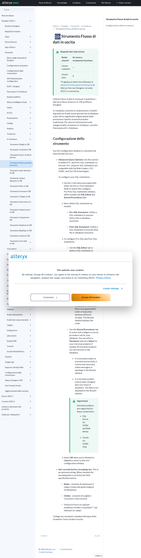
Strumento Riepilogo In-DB (21, 230)
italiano (99, 555)
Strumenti (18, 52)
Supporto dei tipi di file (18, 367)
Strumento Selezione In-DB (21, 225)
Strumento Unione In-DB (20, 236)
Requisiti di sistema (12, 31)
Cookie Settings (111, 288)
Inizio (18, 37)
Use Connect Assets (13, 385)
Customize (50, 297)
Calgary (19, 325)
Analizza (19, 128)
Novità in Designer (12, 26)
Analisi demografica (19, 315)
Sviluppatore (19, 330)
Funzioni (18, 357)
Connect (19, 346)
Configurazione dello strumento (120, 25)
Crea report (19, 249)
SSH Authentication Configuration (14, 79)
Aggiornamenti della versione (16, 391)
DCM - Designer (19, 86)
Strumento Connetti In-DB (20, 150)
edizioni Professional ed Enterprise (76, 85)
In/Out (19, 113)
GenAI (19, 107)
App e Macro (18, 47)
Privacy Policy (103, 278)
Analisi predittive (14, 97)
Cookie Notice (66, 549)
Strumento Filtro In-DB (19, 186)
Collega (19, 123)
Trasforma (19, 134)
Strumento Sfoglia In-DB (19, 144)
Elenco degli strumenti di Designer (16, 59)
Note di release (8, 15)
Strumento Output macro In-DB (20, 211)
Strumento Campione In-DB (20, 218)
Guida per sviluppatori (16, 414)
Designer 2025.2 (16, 21)
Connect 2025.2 (16, 401)
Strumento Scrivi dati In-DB (20, 242)
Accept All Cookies (91, 297)
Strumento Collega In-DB (20, 196)
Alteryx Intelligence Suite (19, 102)
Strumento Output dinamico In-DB (17, 179)
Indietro (44, 536)
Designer (64, 26)
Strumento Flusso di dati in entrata (20, 156)
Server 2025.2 (16, 396)
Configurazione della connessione (15, 72)
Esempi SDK (19, 341)
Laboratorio (19, 336)
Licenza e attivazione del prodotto (16, 408)
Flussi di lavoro (18, 42)
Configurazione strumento (17, 65)
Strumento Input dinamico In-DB (20, 171)
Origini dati (18, 362)
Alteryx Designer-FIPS (18, 380)
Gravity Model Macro (19, 351)
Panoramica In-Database (17, 92)
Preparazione (19, 118)
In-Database (19, 139)
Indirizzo (19, 309)
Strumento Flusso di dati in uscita (21, 164)
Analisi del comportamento (19, 320)
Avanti (97, 536)
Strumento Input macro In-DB (20, 203)
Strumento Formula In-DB (20, 191)
